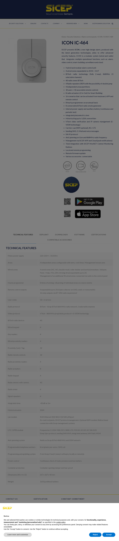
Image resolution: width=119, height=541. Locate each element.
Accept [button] (109, 535)
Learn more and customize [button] (17, 535)
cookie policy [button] (60, 522)
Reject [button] (95, 535)
